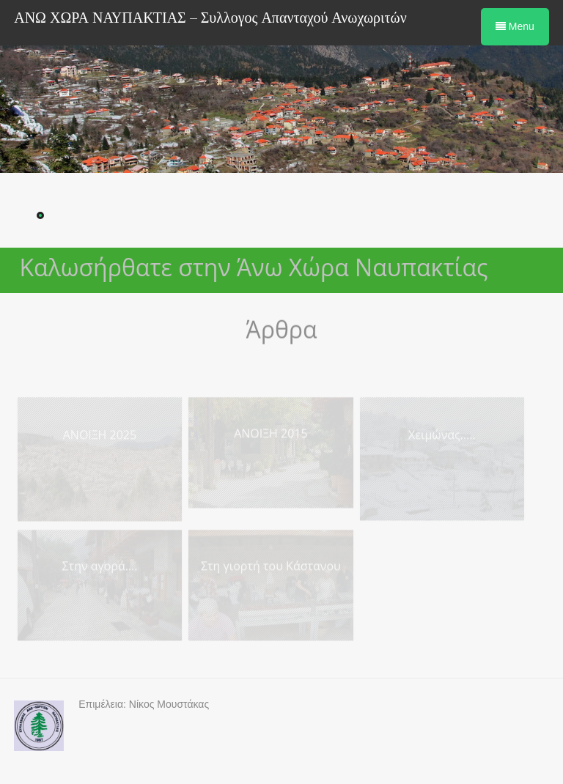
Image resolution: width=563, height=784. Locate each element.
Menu (515, 26)
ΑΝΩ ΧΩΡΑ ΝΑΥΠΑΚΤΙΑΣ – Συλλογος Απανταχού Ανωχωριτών (210, 18)
